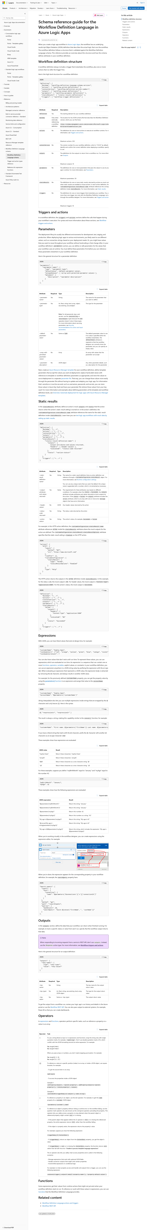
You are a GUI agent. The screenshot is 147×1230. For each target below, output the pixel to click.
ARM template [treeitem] (11, 58)
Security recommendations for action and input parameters (71, 327)
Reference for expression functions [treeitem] (15, 168)
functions (46, 665)
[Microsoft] (3, 2)
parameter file (66, 378)
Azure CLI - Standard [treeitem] (12, 131)
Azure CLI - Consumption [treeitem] (14, 128)
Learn (40, 15)
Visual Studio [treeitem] (11, 47)
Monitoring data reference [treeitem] (14, 120)
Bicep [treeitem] (9, 54)
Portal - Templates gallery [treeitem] (15, 43)
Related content (127, 40)
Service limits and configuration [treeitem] (15, 124)
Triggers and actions (77, 133)
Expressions (126, 30)
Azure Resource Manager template (61, 370)
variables (60, 665)
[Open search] (137, 3)
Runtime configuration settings (86, 480)
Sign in (142, 3)
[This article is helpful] (138, 47)
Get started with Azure (136, 8)
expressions (44, 1021)
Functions (125, 38)
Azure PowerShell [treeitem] (12, 66)
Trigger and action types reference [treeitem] (14, 162)
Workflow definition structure (131, 19)
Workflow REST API (57, 1007)
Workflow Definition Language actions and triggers (60, 1203)
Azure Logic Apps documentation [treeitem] (14, 22)
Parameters (89, 170)
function (53, 681)
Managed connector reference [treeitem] (15, 110)
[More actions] (107, 15)
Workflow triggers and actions (92, 945)
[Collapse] (25, 13)
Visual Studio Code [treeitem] (13, 51)
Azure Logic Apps (57, 15)
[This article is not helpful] (140, 47)
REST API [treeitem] (8, 139)
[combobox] (14, 18)
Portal (124, 8)
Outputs (65, 155)
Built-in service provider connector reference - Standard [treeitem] (16, 115)
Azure (47, 15)
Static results (102, 189)
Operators (125, 35)
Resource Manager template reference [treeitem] (14, 144)
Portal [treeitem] (9, 40)
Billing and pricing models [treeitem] (14, 103)
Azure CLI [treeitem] (10, 62)
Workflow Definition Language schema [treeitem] (14, 156)
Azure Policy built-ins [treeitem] (12, 180)
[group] (73, 158)
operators (53, 665)
